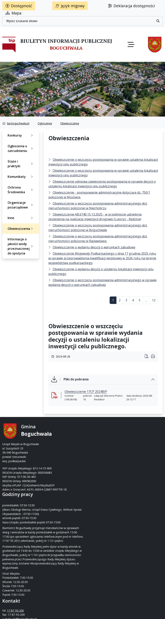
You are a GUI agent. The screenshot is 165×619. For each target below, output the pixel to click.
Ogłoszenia (45, 123)
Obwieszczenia (69, 123)
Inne (21, 218)
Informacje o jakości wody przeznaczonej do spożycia (21, 246)
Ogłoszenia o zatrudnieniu (21, 148)
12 (153, 300)
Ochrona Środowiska (21, 189)
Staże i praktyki (21, 163)
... (146, 300)
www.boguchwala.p (97, 448)
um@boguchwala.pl (106, 444)
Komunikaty (21, 176)
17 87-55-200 (98, 435)
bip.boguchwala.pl (18, 123)
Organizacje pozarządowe (21, 204)
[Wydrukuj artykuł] (148, 356)
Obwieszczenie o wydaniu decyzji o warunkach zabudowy (94, 247)
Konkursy (21, 135)
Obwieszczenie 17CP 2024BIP (86, 391)
